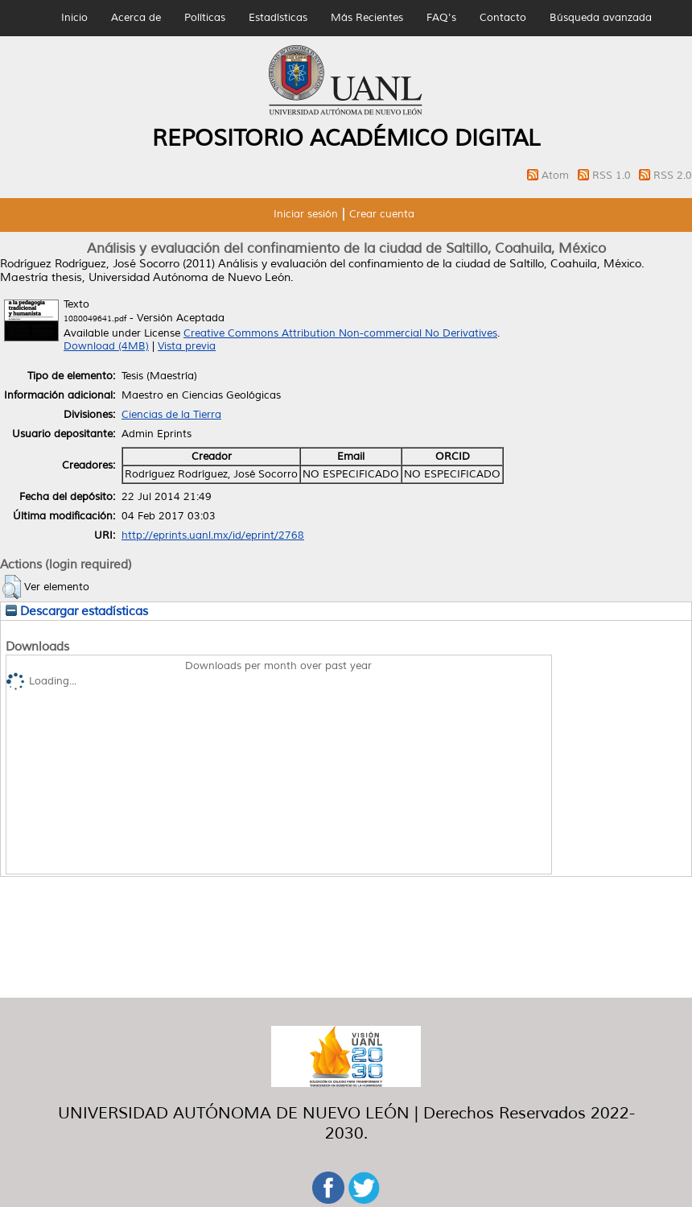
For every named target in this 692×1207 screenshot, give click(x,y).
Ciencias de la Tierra (171, 414)
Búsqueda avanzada (601, 17)
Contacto (503, 17)
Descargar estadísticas (77, 611)
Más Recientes (367, 17)
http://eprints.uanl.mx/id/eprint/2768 (213, 535)
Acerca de (136, 17)
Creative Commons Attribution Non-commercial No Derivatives (340, 333)
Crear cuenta (381, 214)
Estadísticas (278, 17)
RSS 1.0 (613, 175)
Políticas (204, 17)
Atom (557, 175)
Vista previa (187, 346)
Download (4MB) (106, 346)
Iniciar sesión (306, 214)
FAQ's (441, 17)
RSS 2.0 (672, 175)
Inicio (74, 17)
